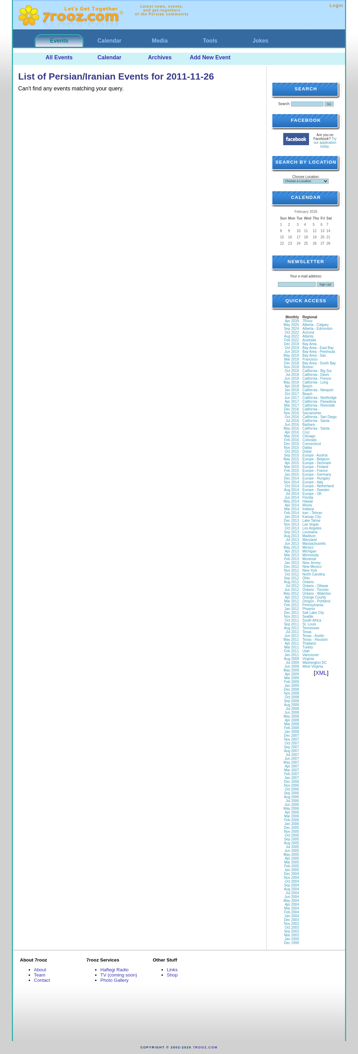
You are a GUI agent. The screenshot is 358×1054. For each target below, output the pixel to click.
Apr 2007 (292, 766)
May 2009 (291, 670)
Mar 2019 (291, 359)
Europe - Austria (315, 455)
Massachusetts (314, 543)
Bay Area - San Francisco (314, 357)
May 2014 (291, 501)
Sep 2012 (291, 578)
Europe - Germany (316, 474)
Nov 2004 (291, 877)
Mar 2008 (291, 724)
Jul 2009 (292, 663)
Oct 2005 (292, 835)
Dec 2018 (291, 363)
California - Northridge (319, 398)
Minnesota (310, 555)
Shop (172, 975)
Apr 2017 (292, 401)
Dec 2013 (291, 520)
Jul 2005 (292, 847)
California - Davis (315, 375)
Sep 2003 (291, 931)
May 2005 (291, 854)
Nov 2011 (291, 616)
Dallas (307, 448)
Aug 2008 (291, 705)
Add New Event (210, 57)
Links (172, 969)
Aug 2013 (291, 536)
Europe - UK (312, 494)
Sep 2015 (291, 455)
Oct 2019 (292, 348)
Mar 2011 (291, 647)
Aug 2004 (291, 889)
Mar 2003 (291, 935)
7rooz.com (205, 1047)
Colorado (309, 440)
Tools (210, 41)
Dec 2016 (291, 409)
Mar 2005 (291, 862)
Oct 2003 (292, 927)
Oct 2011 (292, 620)
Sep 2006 (291, 793)
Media (159, 41)
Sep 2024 (291, 329)
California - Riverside (318, 405)
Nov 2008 (291, 693)
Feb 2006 (291, 820)
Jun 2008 (292, 712)
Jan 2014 (292, 517)
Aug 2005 (291, 843)
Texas (307, 632)
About (40, 969)
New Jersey (311, 563)
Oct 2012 (292, 574)
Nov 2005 (291, 831)
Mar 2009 (291, 678)
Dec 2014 (291, 478)
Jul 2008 (292, 709)
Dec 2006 (291, 782)
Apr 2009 (292, 674)
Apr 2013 (292, 551)
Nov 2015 (291, 448)
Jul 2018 (292, 375)
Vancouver (310, 655)
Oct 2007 (292, 743)
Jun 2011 (292, 636)
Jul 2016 (292, 421)
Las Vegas (310, 524)
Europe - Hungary (316, 478)
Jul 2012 (292, 586)
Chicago (308, 436)
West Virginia (312, 666)
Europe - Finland (315, 467)
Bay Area (309, 344)
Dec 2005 (291, 828)
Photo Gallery (114, 980)
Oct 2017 (292, 394)
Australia (309, 340)
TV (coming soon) (118, 975)
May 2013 (291, 547)
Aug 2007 (291, 751)
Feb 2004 (291, 912)
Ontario (308, 582)
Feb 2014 (291, 513)
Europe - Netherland (318, 486)
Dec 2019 (291, 344)
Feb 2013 (291, 559)
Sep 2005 (291, 839)
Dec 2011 (291, 613)
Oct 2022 (292, 332)
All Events (58, 57)
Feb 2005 (291, 866)
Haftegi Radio (114, 969)
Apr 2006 (292, 812)
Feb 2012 (291, 605)
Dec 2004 (291, 874)
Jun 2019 (292, 352)
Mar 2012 (291, 601)
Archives (160, 57)
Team (39, 975)
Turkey (307, 647)
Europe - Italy (312, 482)
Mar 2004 (291, 908)
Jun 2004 (292, 897)
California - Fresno (316, 378)
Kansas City (311, 517)
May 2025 (291, 325)
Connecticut (311, 444)
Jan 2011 (292, 655)
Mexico (308, 547)
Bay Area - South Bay (319, 363)
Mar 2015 (291, 467)
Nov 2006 (291, 785)
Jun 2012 (292, 590)
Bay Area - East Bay (318, 348)
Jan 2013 (292, 563)
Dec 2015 (291, 444)
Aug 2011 (291, 628)
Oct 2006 (292, 789)
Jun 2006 (292, 805)
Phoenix (308, 609)
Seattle (307, 616)
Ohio (306, 578)
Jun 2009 (292, 666)
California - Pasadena (319, 401)
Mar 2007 (291, 770)
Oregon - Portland (316, 601)
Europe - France (315, 471)
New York (309, 570)
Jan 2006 (292, 824)
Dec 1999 (291, 943)
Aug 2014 (291, 490)
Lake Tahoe (311, 520)
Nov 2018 (291, 367)
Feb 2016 (291, 440)
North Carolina (313, 574)
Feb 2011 (291, 651)
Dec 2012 (291, 567)
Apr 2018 (292, 386)
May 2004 (291, 901)
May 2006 (291, 808)
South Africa (311, 620)
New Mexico (311, 567)
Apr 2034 (292, 321)
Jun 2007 (292, 758)
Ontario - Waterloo (316, 593)
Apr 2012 (292, 597)
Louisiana (309, 532)
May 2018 (291, 382)
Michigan (309, 551)
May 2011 (291, 639)
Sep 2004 (291, 885)
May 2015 (291, 459)
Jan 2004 (292, 916)
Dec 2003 (291, 920)
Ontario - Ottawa (315, 586)
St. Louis (309, 624)
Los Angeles (312, 528)
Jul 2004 (292, 893)
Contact (42, 980)
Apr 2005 (292, 858)
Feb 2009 (291, 682)
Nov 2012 (291, 570)
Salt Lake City (313, 613)
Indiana (308, 509)
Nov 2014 (291, 482)
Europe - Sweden (315, 490)
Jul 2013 (292, 540)
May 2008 (291, 716)
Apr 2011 (292, 643)
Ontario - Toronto (315, 590)
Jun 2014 (292, 497)
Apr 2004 (292, 904)
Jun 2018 (292, 378)
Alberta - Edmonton (317, 329)
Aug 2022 (291, 336)
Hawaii (307, 501)
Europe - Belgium (315, 459)
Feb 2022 (291, 340)
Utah (306, 651)
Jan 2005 (292, 870)
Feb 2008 (291, 728)
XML (321, 673)
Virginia (308, 659)
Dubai (307, 451)
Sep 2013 (291, 532)
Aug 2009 (291, 659)
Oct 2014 (292, 486)
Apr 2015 (292, 463)
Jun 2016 (292, 424)
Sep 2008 (291, 701)
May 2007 (291, 762)
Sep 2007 (291, 747)
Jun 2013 (292, 543)
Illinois (307, 505)
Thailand (309, 643)
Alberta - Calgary (315, 325)
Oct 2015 (292, 451)
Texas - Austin (313, 636)
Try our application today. (325, 142)
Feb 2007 (291, 774)
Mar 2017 (291, 405)
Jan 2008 (292, 732)
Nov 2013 (291, 524)
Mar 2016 (291, 436)
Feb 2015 (291, 471)
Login (336, 5)
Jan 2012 (292, 609)
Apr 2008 (292, 720)
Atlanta (307, 336)
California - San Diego (319, 417)
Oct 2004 (292, 881)
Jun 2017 (292, 398)
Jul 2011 (292, 632)
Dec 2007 (291, 735)
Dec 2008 (291, 689)
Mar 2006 (291, 816)
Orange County (314, 597)
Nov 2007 (291, 739)
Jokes (260, 41)
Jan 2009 (292, 686)
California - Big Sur (317, 371)
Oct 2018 (292, 371)
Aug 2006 (291, 797)
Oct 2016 (292, 417)
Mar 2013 (291, 555)
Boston (307, 367)
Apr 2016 (292, 432)
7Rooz (307, 321)
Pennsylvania (312, 605)
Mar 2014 (291, 509)
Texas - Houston (315, 639)
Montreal (309, 559)
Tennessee (310, 628)
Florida (307, 497)
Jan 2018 (292, 390)
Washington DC (314, 663)
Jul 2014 (292, 494)
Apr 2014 (292, 505)
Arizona (308, 332)
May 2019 (291, 355)
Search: (284, 104)
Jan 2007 (292, 778)
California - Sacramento (311, 411)
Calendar (109, 41)
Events (59, 41)
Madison (309, 536)
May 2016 (291, 428)
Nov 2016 (291, 413)
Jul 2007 (292, 755)
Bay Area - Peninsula (318, 352)
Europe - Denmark (316, 463)
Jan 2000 (292, 939)
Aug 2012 (291, 582)
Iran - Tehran (312, 513)
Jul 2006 (292, 801)
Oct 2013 (292, 528)
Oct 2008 (292, 697)
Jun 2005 (292, 851)
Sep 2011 (291, 624)
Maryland (309, 540)
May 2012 (291, 593)
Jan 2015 (292, 474)
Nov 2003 (291, 924)
